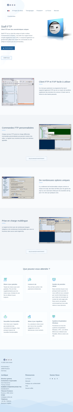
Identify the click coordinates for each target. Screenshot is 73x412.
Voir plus (6, 57)
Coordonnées (11, 16)
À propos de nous (17, 10)
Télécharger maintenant (36, 158)
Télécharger (8, 48)
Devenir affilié (29, 388)
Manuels (56, 10)
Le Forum (48, 10)
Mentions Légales (6, 403)
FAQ (26, 386)
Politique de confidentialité (32, 383)
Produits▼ (40, 10)
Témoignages (30, 10)
